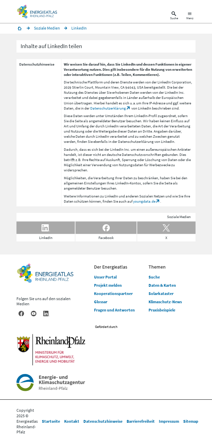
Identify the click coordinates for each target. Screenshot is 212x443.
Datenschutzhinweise (102, 421)
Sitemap (190, 421)
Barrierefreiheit (141, 421)
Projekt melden (108, 285)
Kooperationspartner (113, 293)
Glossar (100, 301)
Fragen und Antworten (114, 310)
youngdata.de (144, 201)
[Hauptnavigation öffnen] (190, 16)
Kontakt (71, 421)
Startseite (51, 421)
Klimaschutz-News (165, 301)
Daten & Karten (162, 285)
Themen (157, 267)
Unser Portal (105, 277)
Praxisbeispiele (162, 310)
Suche (154, 277)
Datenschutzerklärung (108, 108)
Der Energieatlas (110, 267)
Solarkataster (161, 293)
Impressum (169, 421)
